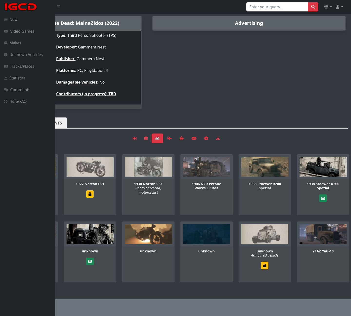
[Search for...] (277, 6)
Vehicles (73, 123)
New (11, 19)
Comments (17, 89)
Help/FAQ (15, 101)
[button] (328, 7)
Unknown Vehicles (23, 54)
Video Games (19, 31)
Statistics (15, 78)
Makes (12, 43)
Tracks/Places (19, 66)
